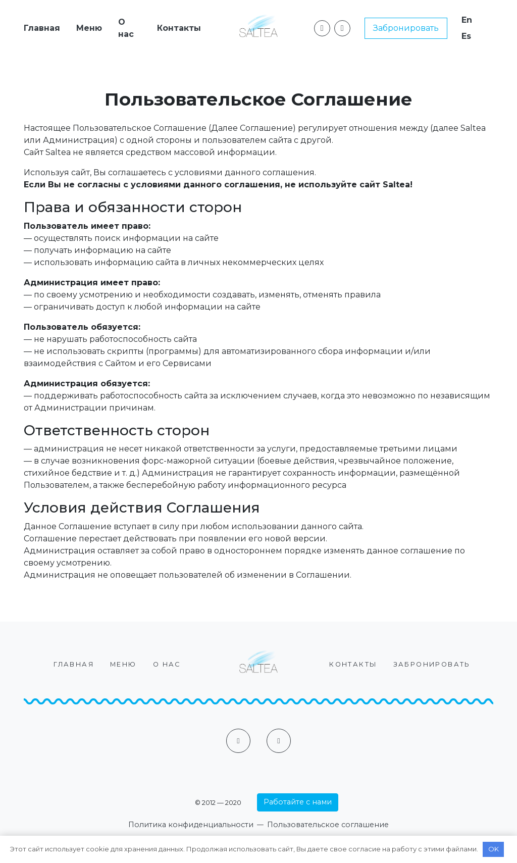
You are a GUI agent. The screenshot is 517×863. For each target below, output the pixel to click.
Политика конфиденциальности (190, 824)
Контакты (179, 28)
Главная (42, 28)
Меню (89, 28)
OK (493, 849)
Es (466, 36)
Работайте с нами (298, 801)
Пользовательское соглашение (328, 824)
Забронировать (406, 28)
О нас (126, 28)
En (466, 20)
